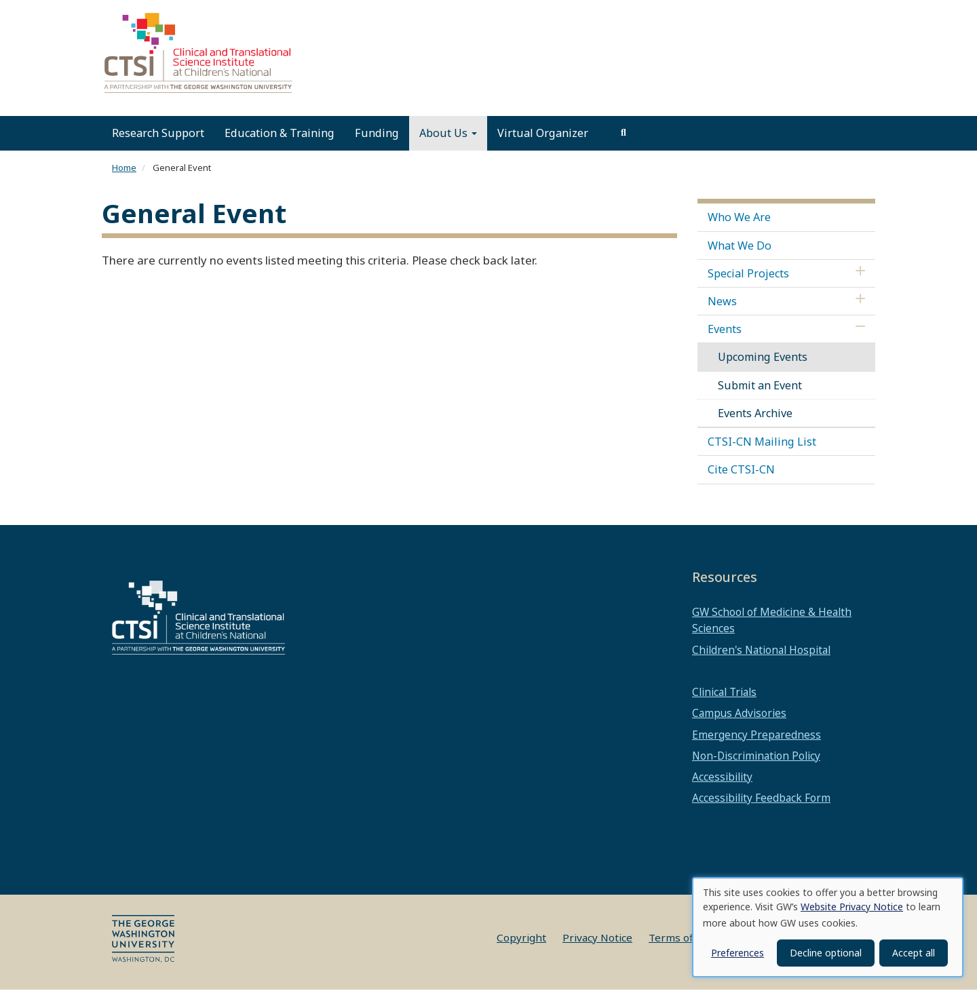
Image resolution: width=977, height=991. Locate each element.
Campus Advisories (739, 714)
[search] (623, 134)
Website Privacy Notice (852, 906)
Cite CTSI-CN (741, 470)
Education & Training (279, 134)
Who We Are (739, 218)
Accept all (913, 952)
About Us (448, 134)
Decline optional (826, 952)
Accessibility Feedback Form (761, 799)
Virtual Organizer (542, 134)
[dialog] (827, 927)
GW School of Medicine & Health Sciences (771, 621)
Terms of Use (682, 939)
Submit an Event (760, 386)
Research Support (158, 134)
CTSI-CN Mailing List (762, 442)
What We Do (739, 246)
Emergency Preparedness (756, 736)
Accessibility (722, 778)
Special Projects (748, 274)
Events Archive (755, 414)
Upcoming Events (762, 358)
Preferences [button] (737, 952)
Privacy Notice (597, 939)
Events (725, 330)
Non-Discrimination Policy (756, 757)
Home (124, 169)
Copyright (521, 939)
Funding (377, 134)
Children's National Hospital (761, 651)
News (722, 302)
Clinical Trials (724, 693)
